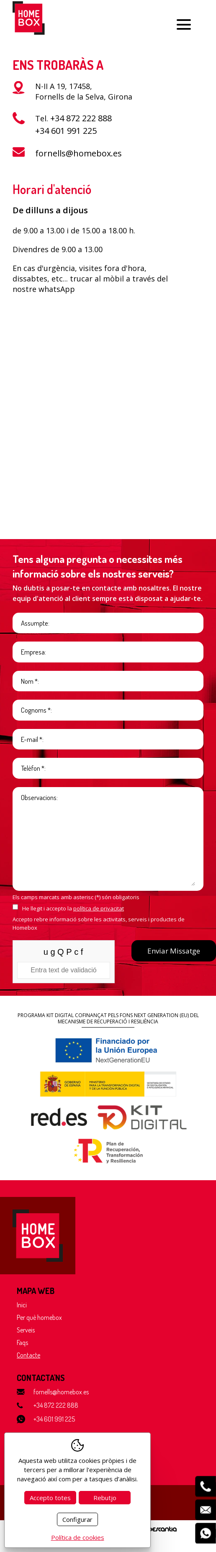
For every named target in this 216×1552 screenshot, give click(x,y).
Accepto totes (50, 1497)
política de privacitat (98, 908)
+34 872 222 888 (81, 118)
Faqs (22, 1342)
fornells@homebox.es (78, 153)
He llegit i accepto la (73, 908)
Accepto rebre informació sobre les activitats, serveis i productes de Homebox (99, 923)
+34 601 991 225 (66, 130)
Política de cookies (77, 1537)
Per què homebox (39, 1317)
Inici (22, 1305)
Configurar (77, 1519)
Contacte (28, 1355)
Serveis (26, 1330)
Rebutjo (104, 1497)
